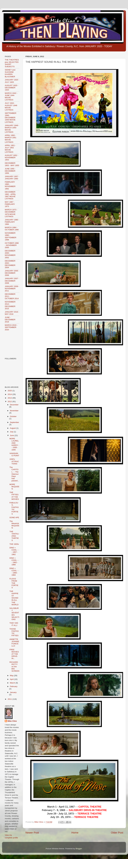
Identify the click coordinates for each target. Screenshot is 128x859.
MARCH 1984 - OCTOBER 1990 (12, 228)
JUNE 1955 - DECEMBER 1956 (10, 171)
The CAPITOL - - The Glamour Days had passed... (14, 474)
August (13, 428)
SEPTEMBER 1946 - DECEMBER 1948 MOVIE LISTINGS (10, 117)
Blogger (79, 849)
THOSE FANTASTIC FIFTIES (14, 632)
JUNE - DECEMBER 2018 (10, 319)
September (14, 422)
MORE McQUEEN (14, 486)
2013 (10, 398)
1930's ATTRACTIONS (14, 461)
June (12, 435)
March (13, 683)
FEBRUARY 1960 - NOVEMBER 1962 (10, 185)
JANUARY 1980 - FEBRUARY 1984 (12, 222)
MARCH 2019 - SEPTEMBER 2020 (11, 327)
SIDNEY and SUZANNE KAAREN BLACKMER (10, 73)
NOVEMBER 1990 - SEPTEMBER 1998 (10, 236)
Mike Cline (12, 721)
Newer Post (32, 832)
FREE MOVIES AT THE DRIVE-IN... (14, 654)
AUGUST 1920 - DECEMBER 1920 (11, 87)
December (14, 405)
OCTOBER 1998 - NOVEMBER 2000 (12, 245)
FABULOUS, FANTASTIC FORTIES (14, 508)
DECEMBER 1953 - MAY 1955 (12, 164)
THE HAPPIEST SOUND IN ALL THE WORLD (13, 598)
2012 (10, 401)
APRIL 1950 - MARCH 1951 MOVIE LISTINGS (10, 138)
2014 (10, 394)
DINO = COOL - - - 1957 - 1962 (14, 551)
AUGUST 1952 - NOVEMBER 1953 (11, 157)
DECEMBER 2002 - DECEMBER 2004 (10, 264)
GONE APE (14, 517)
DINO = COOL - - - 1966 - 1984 (14, 571)
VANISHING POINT (14, 454)
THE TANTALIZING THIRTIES (14, 536)
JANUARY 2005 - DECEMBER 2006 (12, 273)
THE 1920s (14, 544)
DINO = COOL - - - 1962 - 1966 (14, 561)
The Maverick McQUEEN (14, 524)
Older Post (117, 832)
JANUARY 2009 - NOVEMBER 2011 (12, 288)
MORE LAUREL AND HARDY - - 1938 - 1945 (14, 444)
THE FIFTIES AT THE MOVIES (14, 495)
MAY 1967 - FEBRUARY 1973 (10, 204)
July (12, 432)
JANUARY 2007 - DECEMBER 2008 (12, 280)
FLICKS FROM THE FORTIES (13, 583)
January (13, 692)
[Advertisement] (13, 344)
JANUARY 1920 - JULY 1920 (12, 81)
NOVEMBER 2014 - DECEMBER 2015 (10, 305)
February (13, 686)
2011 (10, 699)
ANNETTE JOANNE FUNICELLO (14, 642)
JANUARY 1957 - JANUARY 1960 (12, 177)
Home (74, 832)
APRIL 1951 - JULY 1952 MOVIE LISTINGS (10, 148)
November (14, 411)
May (12, 675)
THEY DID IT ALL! (13, 624)
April (12, 679)
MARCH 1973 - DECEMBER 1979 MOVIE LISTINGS (11, 213)
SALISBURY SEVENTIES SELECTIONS (14, 613)
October (13, 416)
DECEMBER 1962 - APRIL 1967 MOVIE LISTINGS (10, 195)
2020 (10, 391)
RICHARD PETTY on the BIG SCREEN (14, 666)
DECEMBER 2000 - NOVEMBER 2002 (10, 254)
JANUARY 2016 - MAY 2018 (12, 313)
